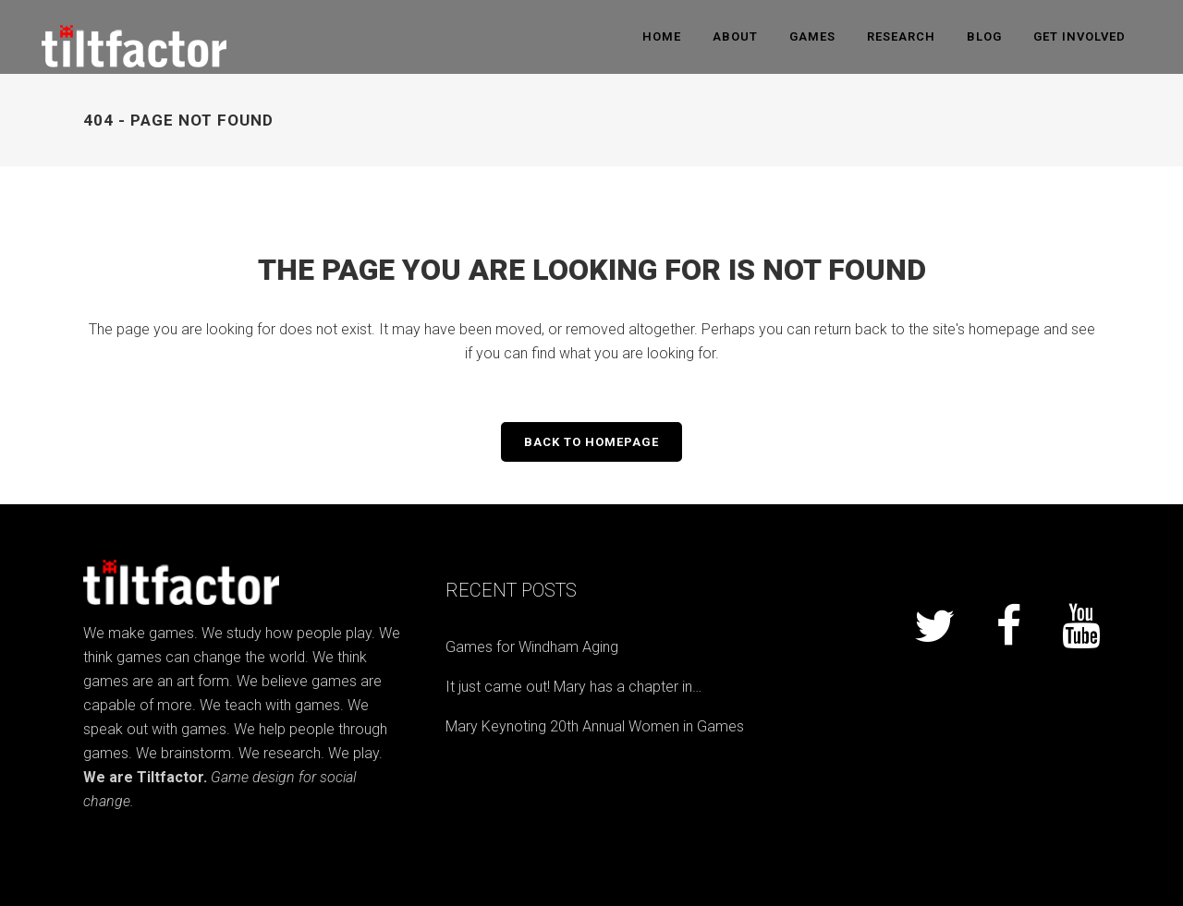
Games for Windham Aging (531, 647)
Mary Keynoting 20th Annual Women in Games (594, 726)
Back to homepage (591, 442)
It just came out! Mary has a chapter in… (573, 686)
